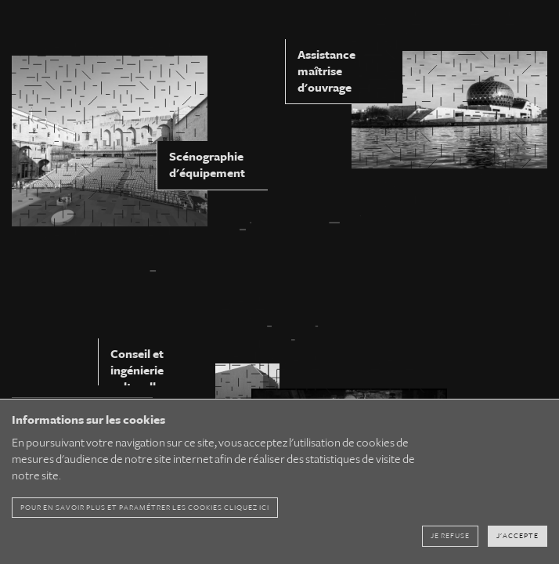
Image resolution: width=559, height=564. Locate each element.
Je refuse (450, 541)
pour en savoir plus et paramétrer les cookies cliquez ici (144, 513)
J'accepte (517, 541)
